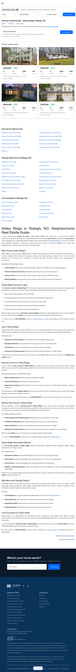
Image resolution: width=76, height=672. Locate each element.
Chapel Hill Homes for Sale (15, 601)
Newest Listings (12, 623)
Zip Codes (42, 191)
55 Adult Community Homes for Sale (13, 176)
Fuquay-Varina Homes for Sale (16, 609)
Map (38, 668)
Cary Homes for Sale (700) (10, 140)
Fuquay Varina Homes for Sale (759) (50, 136)
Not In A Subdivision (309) (10, 202)
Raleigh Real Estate (68, 536)
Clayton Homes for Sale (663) (11, 147)
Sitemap (41, 606)
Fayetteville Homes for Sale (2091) (50, 132)
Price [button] (9, 14)
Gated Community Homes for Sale (13, 184)
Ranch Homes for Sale (46, 188)
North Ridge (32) (44, 209)
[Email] (27, 567)
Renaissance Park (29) (46, 213)
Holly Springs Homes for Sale (16, 615)
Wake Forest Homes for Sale (16, 620)
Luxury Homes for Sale (9, 173)
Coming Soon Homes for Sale (11, 180)
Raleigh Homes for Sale (9, 162)
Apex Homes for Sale (13, 595)
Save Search (69, 14)
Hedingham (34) (44, 206)
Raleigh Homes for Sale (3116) (11, 132)
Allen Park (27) (43, 217)
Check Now (54, 567)
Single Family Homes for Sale (48, 162)
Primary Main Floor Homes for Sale (50, 176)
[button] (2, 3)
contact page (38, 319)
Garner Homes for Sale (14, 612)
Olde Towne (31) (6, 213)
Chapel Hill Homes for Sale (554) (49, 147)
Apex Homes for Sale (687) (10, 143)
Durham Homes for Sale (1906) (11, 136)
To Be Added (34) (7, 209)
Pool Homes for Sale (45, 173)
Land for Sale (6, 169)
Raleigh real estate (62, 240)
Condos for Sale (44, 165)
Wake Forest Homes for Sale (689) (50, 140)
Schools (4, 191)
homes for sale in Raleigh (51, 495)
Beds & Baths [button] (29, 14)
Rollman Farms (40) (8, 206)
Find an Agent (43, 601)
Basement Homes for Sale (47, 184)
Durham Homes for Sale (14, 606)
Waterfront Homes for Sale (47, 180)
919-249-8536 (70, 539)
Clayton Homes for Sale (14, 604)
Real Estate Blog (44, 604)
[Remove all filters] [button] (53, 26)
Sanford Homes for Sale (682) (48, 143)
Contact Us (42, 598)
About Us (42, 595)
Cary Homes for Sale (13, 598)
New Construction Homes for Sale (50, 169)
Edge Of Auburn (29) (8, 217)
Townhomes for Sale (8, 165)
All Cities (5, 151)
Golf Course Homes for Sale (10, 188)
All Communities (8, 220)
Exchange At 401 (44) (46, 202)
